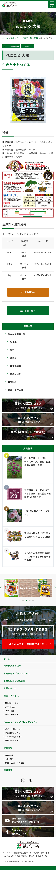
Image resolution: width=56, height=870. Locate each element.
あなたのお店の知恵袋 (15, 680)
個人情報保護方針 (12, 861)
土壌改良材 (15, 365)
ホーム (5, 38)
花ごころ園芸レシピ (13, 729)
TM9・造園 (10, 710)
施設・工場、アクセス (14, 762)
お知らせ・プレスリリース (17, 673)
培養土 (13, 341)
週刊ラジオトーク (12, 740)
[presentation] (1, 587)
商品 (12, 38)
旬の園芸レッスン (12, 733)
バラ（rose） (11, 707)
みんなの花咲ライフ (13, 736)
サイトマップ (30, 861)
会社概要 (9, 759)
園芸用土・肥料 (12, 703)
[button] (23, 600)
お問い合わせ (10, 688)
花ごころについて (12, 665)
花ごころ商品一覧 (24, 38)
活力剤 (13, 357)
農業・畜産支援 (15, 389)
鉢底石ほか (15, 373)
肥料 (36, 38)
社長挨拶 (9, 755)
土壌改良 (12, 381)
